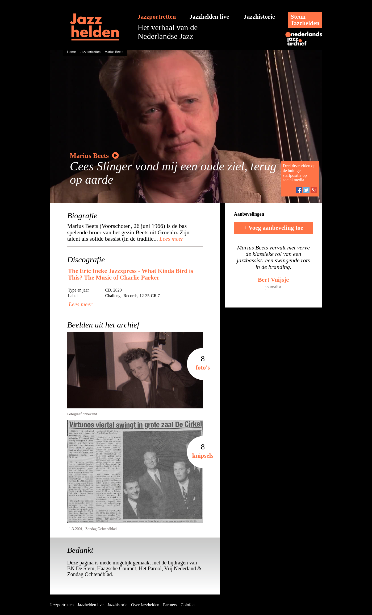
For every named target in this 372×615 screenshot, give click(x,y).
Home (71, 52)
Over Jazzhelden (145, 604)
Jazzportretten (157, 16)
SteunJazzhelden (305, 20)
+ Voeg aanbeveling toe (273, 227)
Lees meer (170, 238)
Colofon (188, 604)
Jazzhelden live (209, 16)
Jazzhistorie (259, 16)
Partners (170, 604)
